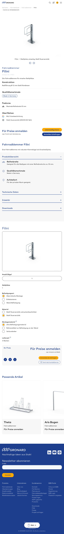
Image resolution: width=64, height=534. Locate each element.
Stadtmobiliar (6, 491)
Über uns (20, 487)
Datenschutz (32, 526)
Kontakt (34, 487)
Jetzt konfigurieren (52, 130)
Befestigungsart (8, 293)
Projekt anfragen (37, 512)
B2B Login (52, 493)
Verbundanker (9, 331)
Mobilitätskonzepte (8, 495)
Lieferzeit (6, 338)
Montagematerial (9, 322)
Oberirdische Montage (12, 296)
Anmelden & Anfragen (52, 134)
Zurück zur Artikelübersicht (10, 10)
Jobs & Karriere (22, 495)
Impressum (32, 528)
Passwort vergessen (55, 495)
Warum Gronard (22, 493)
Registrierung (53, 491)
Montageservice (37, 495)
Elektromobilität (7, 493)
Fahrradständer (7, 487)
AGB (32, 524)
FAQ (33, 508)
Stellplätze (6, 285)
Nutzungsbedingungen (32, 522)
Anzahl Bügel (7, 274)
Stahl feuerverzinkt (11, 315)
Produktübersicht (10, 156)
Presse (34, 510)
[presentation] (30, 63)
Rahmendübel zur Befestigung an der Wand (20, 328)
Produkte (5, 483)
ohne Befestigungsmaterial (14, 325)
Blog (18, 489)
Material (5, 309)
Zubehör (6, 200)
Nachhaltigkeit (22, 491)
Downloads (7, 208)
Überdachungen (7, 489)
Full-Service (36, 489)
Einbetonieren (9, 299)
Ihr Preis (7, 348)
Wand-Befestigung (11, 303)
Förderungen (36, 497)
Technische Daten (10, 192)
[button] (55, 36)
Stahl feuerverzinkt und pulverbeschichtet (19, 312)
